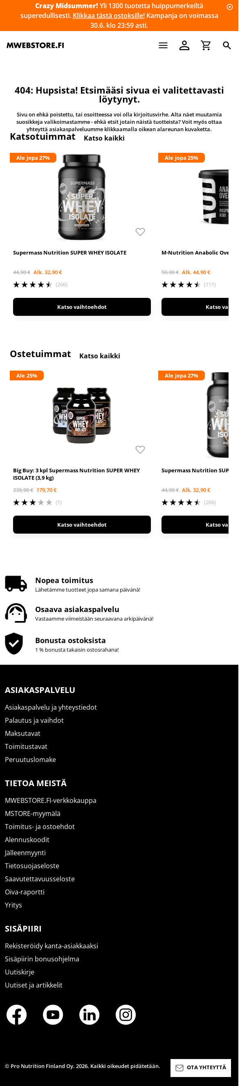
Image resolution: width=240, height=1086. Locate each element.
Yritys (13, 905)
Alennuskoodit (27, 839)
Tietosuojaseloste (32, 865)
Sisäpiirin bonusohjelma (42, 958)
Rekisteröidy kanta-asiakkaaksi (51, 945)
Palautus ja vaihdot (34, 720)
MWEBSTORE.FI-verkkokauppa (50, 800)
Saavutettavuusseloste (40, 878)
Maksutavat (22, 733)
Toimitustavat (26, 746)
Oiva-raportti (25, 891)
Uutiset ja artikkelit (34, 985)
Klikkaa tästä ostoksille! (109, 15)
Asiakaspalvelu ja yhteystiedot (51, 707)
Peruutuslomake (30, 759)
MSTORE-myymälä (33, 813)
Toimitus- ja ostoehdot (40, 826)
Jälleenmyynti (25, 852)
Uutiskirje (19, 972)
